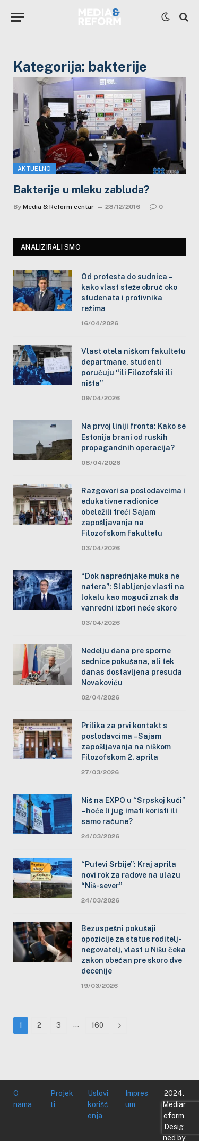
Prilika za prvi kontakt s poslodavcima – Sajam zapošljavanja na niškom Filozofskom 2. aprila (126, 741)
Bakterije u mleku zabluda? (81, 189)
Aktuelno (34, 168)
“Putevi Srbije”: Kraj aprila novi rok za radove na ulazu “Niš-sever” (130, 875)
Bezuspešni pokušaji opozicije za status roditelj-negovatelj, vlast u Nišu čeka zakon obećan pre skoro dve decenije (133, 949)
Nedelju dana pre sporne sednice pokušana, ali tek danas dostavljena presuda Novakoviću (131, 667)
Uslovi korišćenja (98, 1104)
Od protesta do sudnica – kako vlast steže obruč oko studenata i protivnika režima (129, 292)
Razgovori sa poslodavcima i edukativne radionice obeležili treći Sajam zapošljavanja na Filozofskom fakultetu (133, 512)
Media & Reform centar (58, 206)
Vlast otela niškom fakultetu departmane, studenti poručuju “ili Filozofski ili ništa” (133, 367)
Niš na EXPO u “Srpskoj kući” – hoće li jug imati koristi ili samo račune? (133, 811)
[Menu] (17, 17)
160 (97, 1025)
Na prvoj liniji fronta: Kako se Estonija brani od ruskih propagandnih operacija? (133, 437)
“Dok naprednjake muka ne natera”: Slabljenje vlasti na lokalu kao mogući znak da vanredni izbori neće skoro (132, 592)
